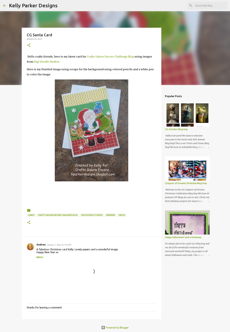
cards (31, 215)
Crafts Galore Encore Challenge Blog (110, 56)
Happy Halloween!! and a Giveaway (183, 237)
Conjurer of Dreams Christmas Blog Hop (186, 183)
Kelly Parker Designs (33, 5)
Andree (41, 244)
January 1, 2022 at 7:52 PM (59, 245)
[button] (29, 45)
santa (122, 215)
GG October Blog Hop (176, 129)
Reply (39, 257)
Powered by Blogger (115, 327)
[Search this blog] (210, 5)
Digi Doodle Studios (46, 61)
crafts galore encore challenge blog (58, 215)
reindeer (110, 215)
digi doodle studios (92, 215)
